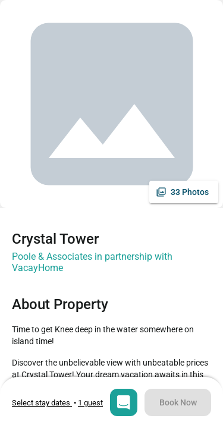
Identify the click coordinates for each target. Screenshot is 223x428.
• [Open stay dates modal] (45, 402)
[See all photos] (183, 192)
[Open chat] (123, 402)
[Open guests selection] (90, 402)
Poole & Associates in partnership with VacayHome (92, 262)
